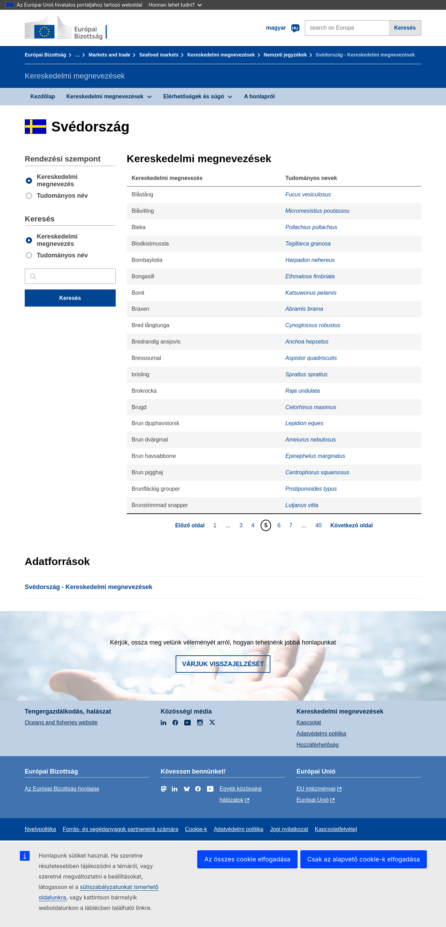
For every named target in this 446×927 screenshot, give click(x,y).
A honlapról (259, 96)
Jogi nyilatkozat (289, 829)
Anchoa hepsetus (307, 342)
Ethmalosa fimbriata (309, 276)
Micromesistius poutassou (317, 211)
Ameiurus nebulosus (310, 440)
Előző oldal (190, 525)
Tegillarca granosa (308, 244)
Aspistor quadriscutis (311, 358)
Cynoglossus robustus (312, 325)
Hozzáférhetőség (318, 745)
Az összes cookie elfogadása (247, 859)
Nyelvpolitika (40, 829)
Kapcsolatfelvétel (336, 829)
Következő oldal (351, 525)
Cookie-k (196, 829)
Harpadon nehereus (309, 260)
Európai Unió (313, 800)
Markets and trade (110, 55)
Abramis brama (304, 309)
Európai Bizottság (45, 55)
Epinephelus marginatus (315, 456)
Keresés (405, 28)
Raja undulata (302, 391)
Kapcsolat (309, 722)
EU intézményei (316, 789)
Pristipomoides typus (311, 489)
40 (319, 525)
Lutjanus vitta (301, 505)
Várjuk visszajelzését (223, 664)
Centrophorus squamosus (317, 472)
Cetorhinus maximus (310, 407)
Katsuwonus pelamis (311, 293)
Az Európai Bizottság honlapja (62, 789)
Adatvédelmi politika (321, 734)
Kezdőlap (42, 96)
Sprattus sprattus (306, 374)
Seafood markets (159, 55)
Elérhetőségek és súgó (193, 96)
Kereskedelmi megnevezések (221, 55)
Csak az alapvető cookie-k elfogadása (363, 859)
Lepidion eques (304, 423)
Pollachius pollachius (311, 227)
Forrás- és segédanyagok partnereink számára (120, 829)
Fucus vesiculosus (308, 194)
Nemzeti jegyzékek (285, 55)
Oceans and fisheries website (61, 722)
